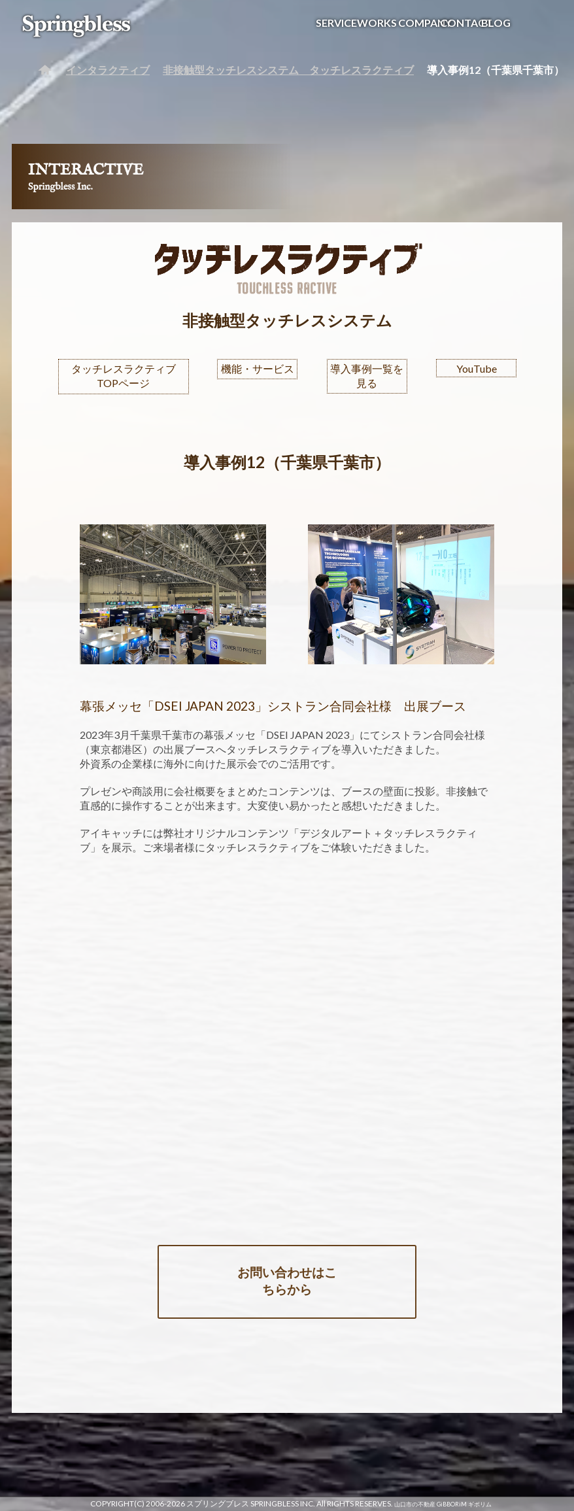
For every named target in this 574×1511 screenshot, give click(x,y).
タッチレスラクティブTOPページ (123, 375)
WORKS (377, 22)
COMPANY (425, 22)
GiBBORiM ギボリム (464, 1504)
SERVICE (336, 22)
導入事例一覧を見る (366, 375)
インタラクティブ (108, 69)
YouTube (476, 368)
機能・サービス (257, 368)
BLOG (496, 22)
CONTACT (466, 22)
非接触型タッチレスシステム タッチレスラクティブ (288, 69)
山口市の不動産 (414, 1504)
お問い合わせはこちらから (287, 1281)
